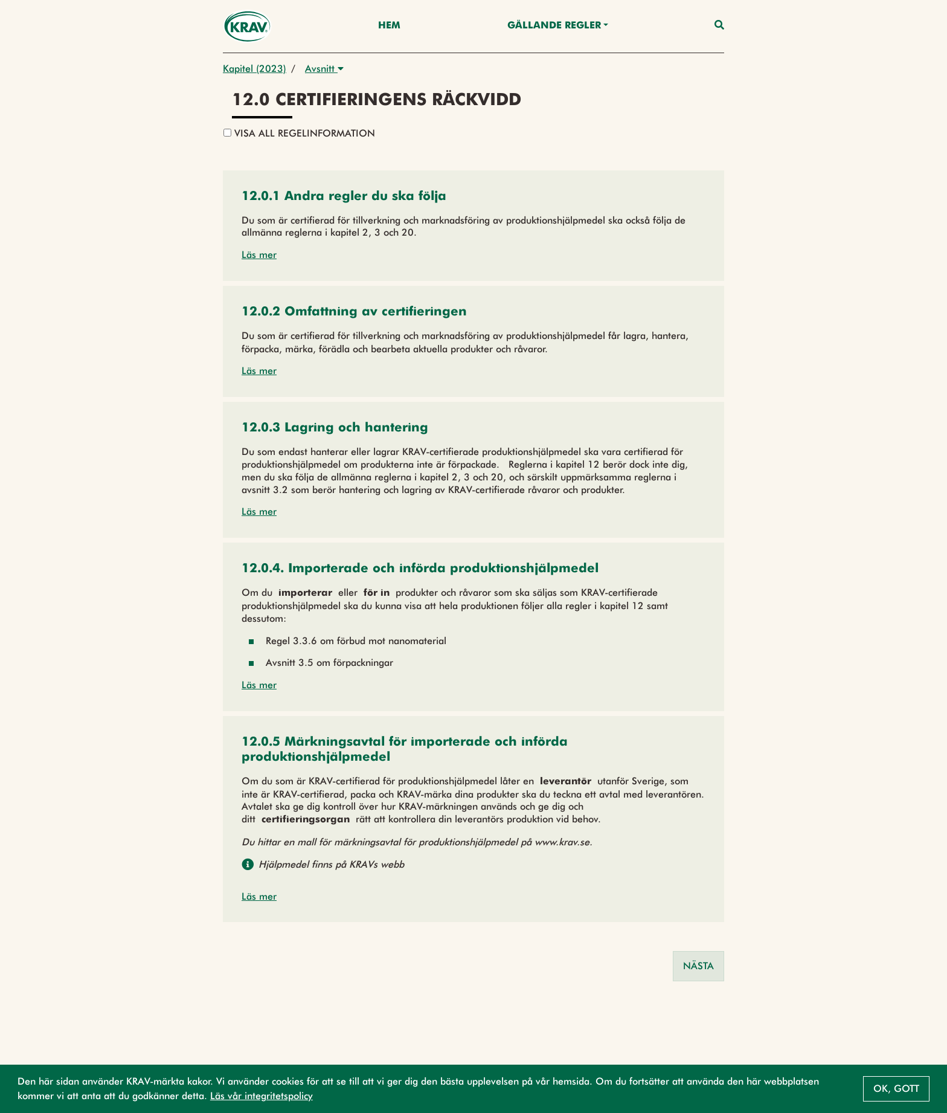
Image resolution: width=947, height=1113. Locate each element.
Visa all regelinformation (299, 133)
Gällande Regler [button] (554, 26)
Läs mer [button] (259, 254)
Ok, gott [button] (896, 1088)
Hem (389, 26)
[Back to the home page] (247, 26)
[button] (344, 197)
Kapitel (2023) (254, 68)
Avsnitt (324, 68)
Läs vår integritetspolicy (261, 1096)
